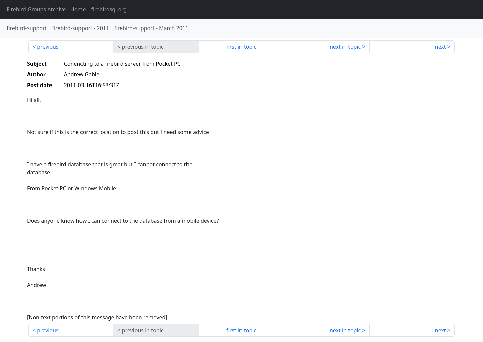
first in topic (241, 46)
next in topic (345, 46)
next (440, 46)
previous (47, 46)
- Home (46, 9)
